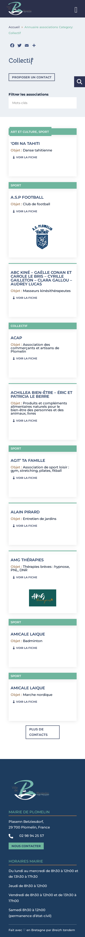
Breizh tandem (63, 930)
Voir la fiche (26, 157)
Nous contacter (26, 846)
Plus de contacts (38, 732)
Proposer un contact (31, 77)
